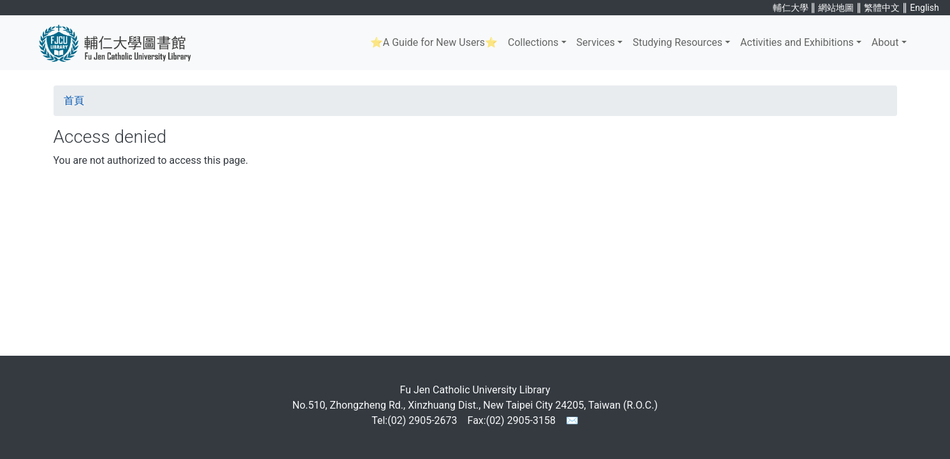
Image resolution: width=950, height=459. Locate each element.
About (885, 42)
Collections (533, 42)
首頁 (74, 100)
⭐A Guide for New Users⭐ (434, 42)
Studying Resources (678, 42)
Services (596, 42)
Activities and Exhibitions (797, 42)
